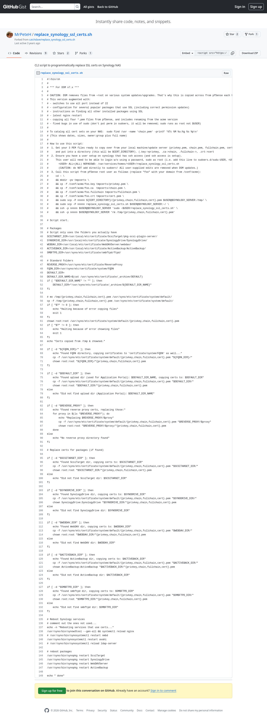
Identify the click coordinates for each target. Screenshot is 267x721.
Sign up (256, 6)
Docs (139, 710)
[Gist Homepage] (15, 6)
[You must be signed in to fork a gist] (252, 34)
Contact (150, 710)
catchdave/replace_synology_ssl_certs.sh (52, 39)
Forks (84, 53)
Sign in (240, 6)
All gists (88, 7)
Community (127, 710)
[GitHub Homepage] (46, 710)
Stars (61, 53)
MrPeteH (23, 34)
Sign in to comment (163, 690)
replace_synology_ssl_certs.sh (63, 34)
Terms (79, 710)
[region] (133, 377)
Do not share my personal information (201, 710)
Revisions (36, 53)
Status (113, 710)
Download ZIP (250, 53)
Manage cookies (166, 710)
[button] (232, 53)
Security (102, 710)
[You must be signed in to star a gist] (232, 34)
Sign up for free (52, 691)
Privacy (91, 710)
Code (14, 53)
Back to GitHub (107, 7)
